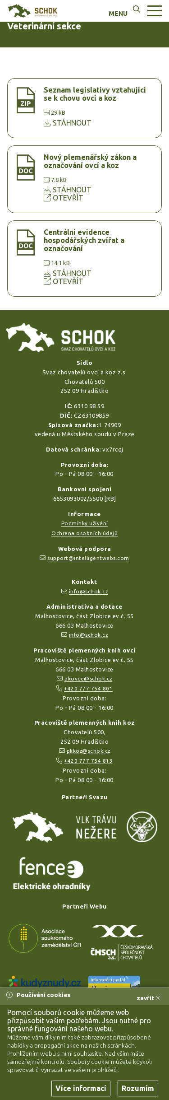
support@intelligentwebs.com (88, 558)
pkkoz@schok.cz (88, 751)
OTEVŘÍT (63, 198)
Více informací (80, 1088)
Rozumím (138, 1088)
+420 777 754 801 (88, 688)
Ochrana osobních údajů (84, 533)
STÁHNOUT (67, 123)
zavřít (148, 998)
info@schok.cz (88, 591)
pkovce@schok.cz (88, 678)
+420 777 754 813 (88, 761)
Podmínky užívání (84, 523)
